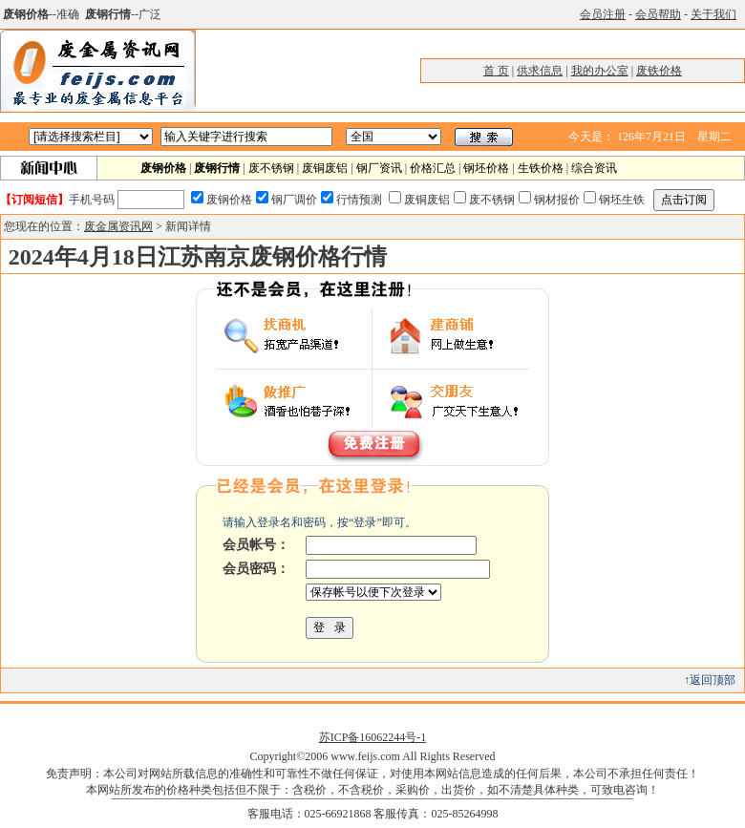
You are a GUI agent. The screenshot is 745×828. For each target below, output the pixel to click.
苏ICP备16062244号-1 (373, 737)
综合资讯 (594, 168)
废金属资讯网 (118, 226)
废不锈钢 (271, 168)
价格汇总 (433, 168)
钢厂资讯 (379, 168)
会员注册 (603, 14)
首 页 (496, 70)
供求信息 (540, 70)
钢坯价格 (486, 168)
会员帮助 (658, 14)
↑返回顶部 (709, 680)
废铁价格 (659, 70)
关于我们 (713, 14)
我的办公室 (599, 70)
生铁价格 (541, 168)
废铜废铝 (325, 168)
